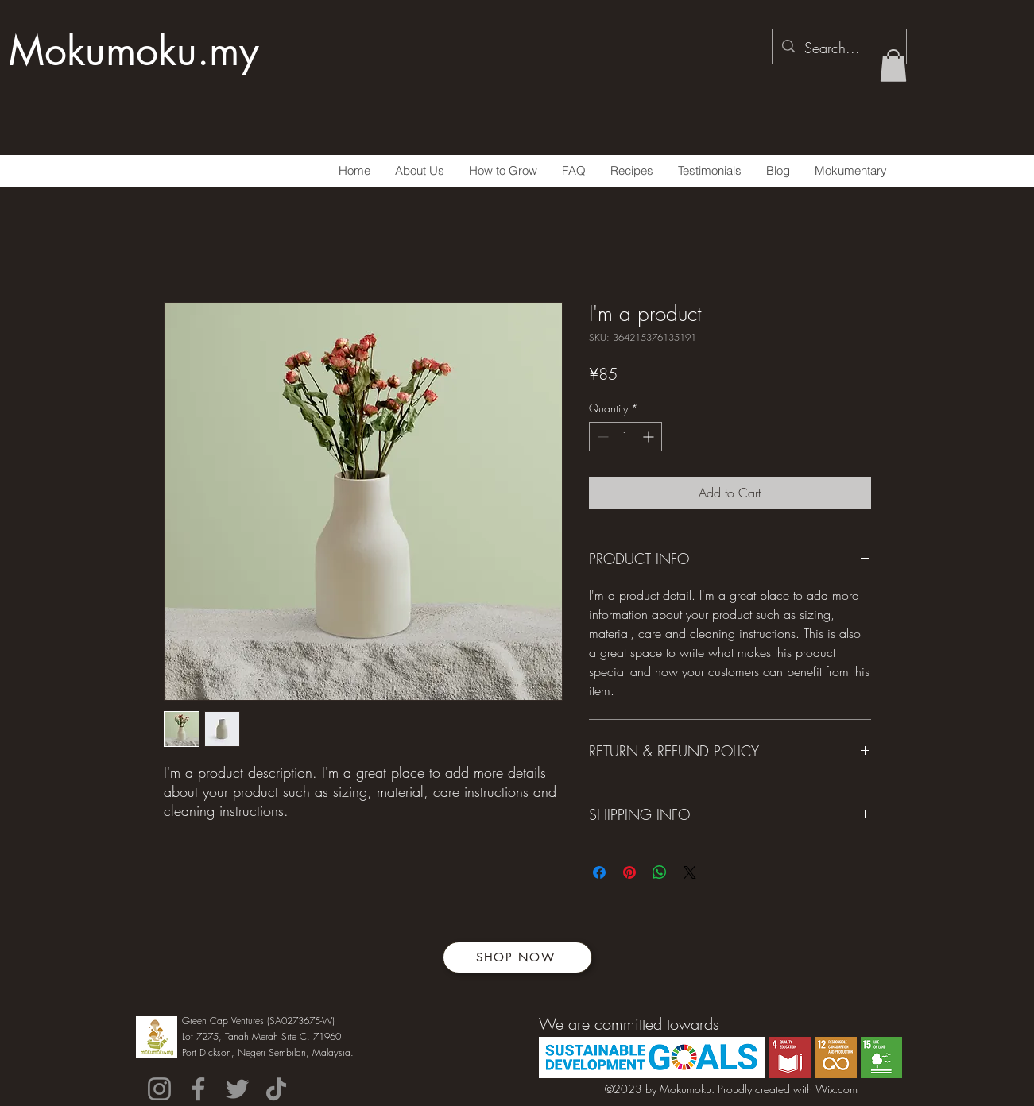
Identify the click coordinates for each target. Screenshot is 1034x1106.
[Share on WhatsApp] (659, 872)
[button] (893, 65)
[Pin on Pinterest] (629, 872)
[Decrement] (601, 437)
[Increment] (650, 437)
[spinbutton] (625, 437)
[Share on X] (689, 872)
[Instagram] (159, 1088)
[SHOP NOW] (517, 957)
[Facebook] (198, 1088)
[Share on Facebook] (599, 872)
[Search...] (838, 48)
